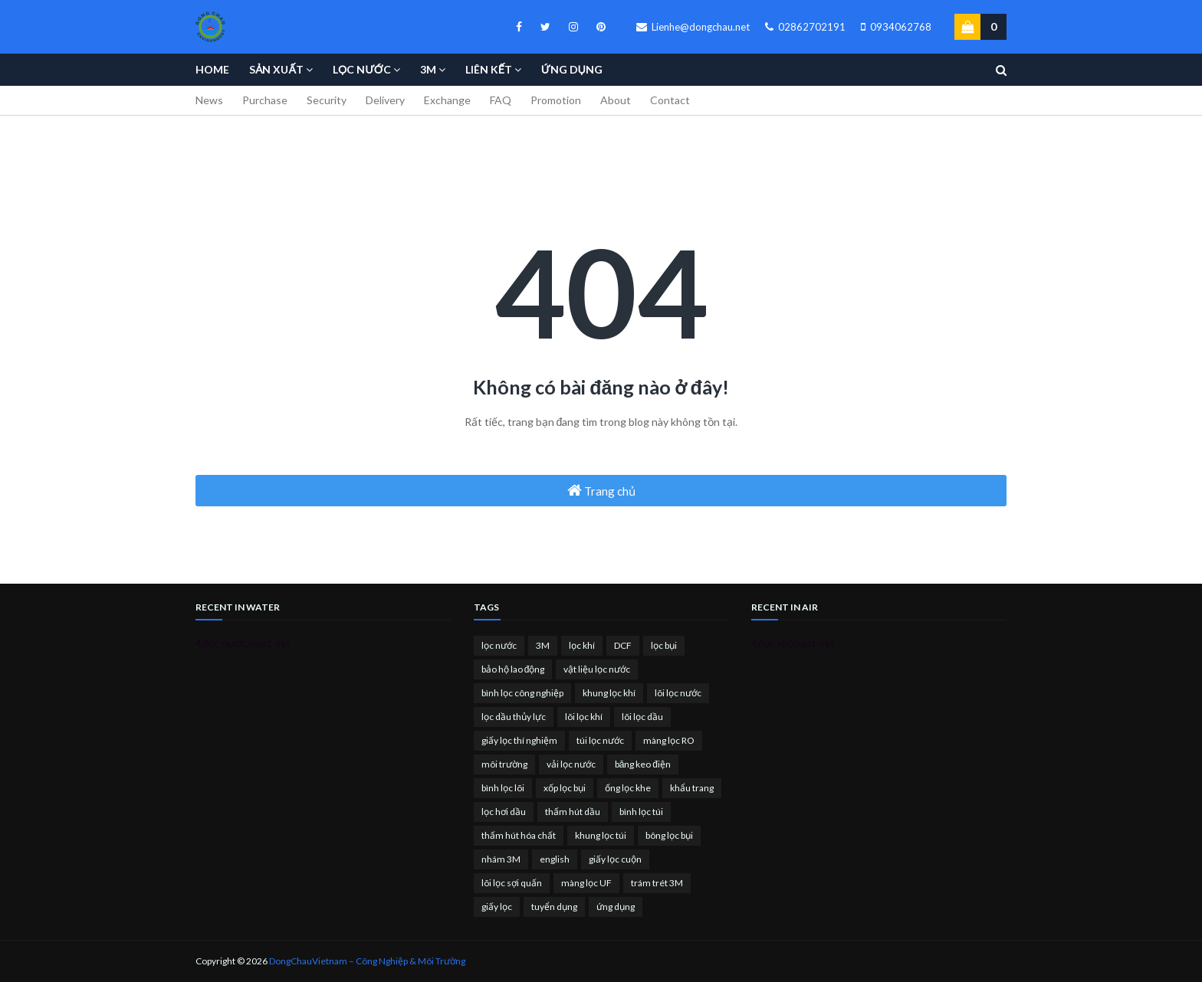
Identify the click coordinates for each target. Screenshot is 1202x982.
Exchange (447, 99)
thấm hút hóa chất (518, 835)
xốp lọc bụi (565, 788)
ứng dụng (615, 906)
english (555, 859)
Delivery (385, 99)
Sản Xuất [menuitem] (276, 69)
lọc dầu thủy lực (513, 716)
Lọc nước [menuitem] (362, 69)
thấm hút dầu (572, 811)
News (209, 99)
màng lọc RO (669, 740)
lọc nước (499, 645)
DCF (623, 645)
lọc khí (582, 645)
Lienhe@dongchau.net (693, 27)
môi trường (504, 764)
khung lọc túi (600, 835)
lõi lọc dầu (642, 716)
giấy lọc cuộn (615, 859)
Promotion (555, 99)
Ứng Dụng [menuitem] (572, 69)
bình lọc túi (641, 811)
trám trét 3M (657, 883)
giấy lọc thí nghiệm (519, 740)
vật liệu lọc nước (596, 669)
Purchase (264, 99)
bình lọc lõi (502, 788)
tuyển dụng (554, 906)
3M (543, 645)
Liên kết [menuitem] (488, 69)
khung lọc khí (609, 693)
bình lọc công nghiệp (522, 693)
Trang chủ (601, 490)
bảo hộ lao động (513, 669)
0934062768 (896, 27)
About (615, 99)
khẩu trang (692, 788)
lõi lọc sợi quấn (511, 883)
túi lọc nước (600, 740)
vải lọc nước (571, 764)
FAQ (500, 99)
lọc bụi (664, 645)
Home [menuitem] (212, 69)
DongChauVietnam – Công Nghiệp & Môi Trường (367, 961)
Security (326, 99)
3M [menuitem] (428, 69)
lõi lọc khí (584, 716)
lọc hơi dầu (503, 811)
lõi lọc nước (678, 693)
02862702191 (805, 27)
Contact (670, 99)
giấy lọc (496, 906)
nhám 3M (501, 859)
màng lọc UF (586, 883)
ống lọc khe (628, 788)
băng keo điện (643, 764)
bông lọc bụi (669, 835)
